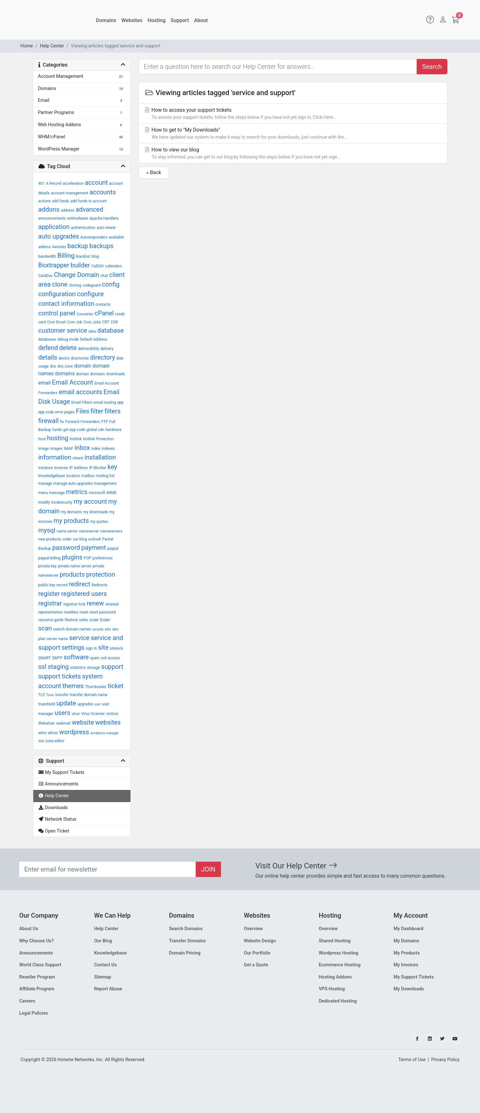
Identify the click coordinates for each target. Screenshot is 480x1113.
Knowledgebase (110, 953)
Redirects (99, 585)
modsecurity (61, 502)
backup (77, 246)
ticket (115, 686)
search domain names (72, 629)
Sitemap (102, 977)
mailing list (105, 476)
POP (87, 558)
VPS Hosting (332, 989)
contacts (103, 304)
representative (50, 612)
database (110, 330)
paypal (112, 548)
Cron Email (56, 322)
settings (73, 647)
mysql (47, 530)
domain (82, 366)
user (98, 704)
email (44, 383)
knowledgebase (51, 476)
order (67, 539)
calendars (113, 266)
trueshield (46, 704)
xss (41, 741)
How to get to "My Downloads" (293, 134)
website (83, 722)
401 (41, 183)
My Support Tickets (414, 977)
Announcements (36, 953)
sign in (91, 648)
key (112, 467)
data (92, 331)
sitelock (116, 648)
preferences (102, 558)
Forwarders (90, 421)
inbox (82, 447)
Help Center (52, 46)
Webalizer (46, 723)
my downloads (95, 512)
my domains (71, 512)
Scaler (105, 620)
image (43, 448)
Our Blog (103, 941)
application (54, 227)
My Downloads (409, 989)
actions (44, 201)
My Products (407, 953)
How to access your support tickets (293, 114)
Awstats (59, 247)
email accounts (80, 392)
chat (104, 275)
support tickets (59, 676)
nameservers (111, 531)
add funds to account (88, 201)
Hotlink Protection (98, 439)
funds (57, 429)
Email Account (72, 382)
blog (95, 256)
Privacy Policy (445, 1059)
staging (58, 666)
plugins (72, 557)
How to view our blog (293, 153)
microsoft (97, 493)
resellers (71, 612)
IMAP (68, 448)
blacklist (83, 256)
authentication (83, 227)
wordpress (74, 732)
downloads (115, 374)
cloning (75, 285)
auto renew (106, 227)
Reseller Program (37, 977)
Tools (50, 695)
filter (96, 411)
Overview (253, 928)
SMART (44, 658)
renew (95, 603)
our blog (80, 539)
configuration (57, 294)
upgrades (85, 704)
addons (48, 209)
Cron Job (74, 322)
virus (76, 713)
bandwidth (47, 256)
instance (45, 468)
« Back (153, 172)
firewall (48, 421)
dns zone (65, 366)
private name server (74, 566)
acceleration (73, 183)
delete (68, 348)
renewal (112, 604)
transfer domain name (88, 695)
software (76, 657)
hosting (57, 438)
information (54, 457)
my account (90, 501)
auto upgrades (58, 236)
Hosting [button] (156, 20)
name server (67, 531)
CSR (114, 322)
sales (83, 620)
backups (102, 246)
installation (100, 457)
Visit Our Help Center (296, 865)
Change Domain (76, 275)
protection (100, 574)
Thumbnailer (95, 687)
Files (82, 411)
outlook (94, 539)
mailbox (88, 476)
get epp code (74, 429)
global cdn (95, 429)
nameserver (89, 531)
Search (432, 66)
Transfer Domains (187, 941)
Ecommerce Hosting (340, 965)
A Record (53, 183)
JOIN (208, 869)
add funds (60, 201)
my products (71, 520)
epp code (46, 412)
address (68, 210)
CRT (105, 322)
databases (47, 339)
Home (26, 46)
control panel (56, 313)
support (112, 666)
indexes (108, 448)
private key (47, 566)
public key (46, 585)
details (47, 357)
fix (62, 421)
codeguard (92, 285)
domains (65, 373)
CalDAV (97, 266)
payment (93, 547)
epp (120, 402)
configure (90, 294)
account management (69, 193)
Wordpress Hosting (338, 953)
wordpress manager (104, 733)
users (62, 713)
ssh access (110, 658)
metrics (76, 492)
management (105, 483)
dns (53, 366)
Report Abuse (108, 989)
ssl (42, 666)
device (64, 358)
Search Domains (185, 928)
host (42, 439)
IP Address (78, 468)
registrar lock (74, 604)
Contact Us (105, 965)
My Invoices (406, 965)
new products (49, 539)
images (56, 448)
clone (59, 284)
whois (53, 733)
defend (48, 348)
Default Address (93, 339)
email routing (105, 402)
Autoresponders (93, 237)
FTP (104, 421)
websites (108, 722)
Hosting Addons (335, 977)
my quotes (99, 521)
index (95, 448)
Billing (66, 255)
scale (93, 620)
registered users (84, 593)
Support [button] (180, 20)
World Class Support (40, 965)
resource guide (51, 620)
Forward (72, 421)
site (103, 647)
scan (45, 628)
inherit (78, 458)
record (62, 585)
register (49, 593)
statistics (78, 667)
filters (113, 411)
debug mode (68, 339)
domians (97, 374)
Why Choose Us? (36, 941)
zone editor (54, 741)
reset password (103, 612)
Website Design (260, 941)
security (97, 629)
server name (57, 639)
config (111, 284)
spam (95, 658)
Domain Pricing (185, 953)
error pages (65, 412)
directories (80, 358)
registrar (50, 603)
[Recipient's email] (107, 869)
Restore (71, 620)
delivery (107, 348)
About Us (28, 928)
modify (44, 502)
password (66, 547)
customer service (62, 330)
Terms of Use (411, 1059)
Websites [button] (131, 20)
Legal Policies (33, 1013)
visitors (112, 713)
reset (84, 612)
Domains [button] (106, 20)
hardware (114, 429)
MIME (111, 493)
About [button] (201, 20)
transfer (62, 695)
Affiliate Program (36, 989)
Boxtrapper (53, 265)
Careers (27, 1001)
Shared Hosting (335, 941)
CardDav (45, 275)
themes (73, 686)
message (57, 493)
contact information (66, 303)
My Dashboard (408, 928)
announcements (52, 218)
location (73, 476)
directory (102, 357)
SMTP (57, 658)
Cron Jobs (92, 322)
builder (80, 265)
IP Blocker (97, 468)
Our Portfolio (257, 953)
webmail (63, 723)
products (72, 574)
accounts (103, 192)
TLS (41, 695)
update (66, 703)
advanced (89, 209)
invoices (61, 468)
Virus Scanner (93, 713)
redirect (79, 584)
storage (93, 667)
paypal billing (49, 558)
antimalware (77, 218)
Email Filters (81, 402)
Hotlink (75, 439)
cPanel (104, 313)
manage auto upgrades (73, 483)
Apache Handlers (103, 218)
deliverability (88, 348)
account (96, 182)
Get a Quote (256, 965)
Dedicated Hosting (338, 1001)
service (79, 638)
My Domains (406, 941)
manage (45, 483)
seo (108, 629)
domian (82, 374)
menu (43, 493)
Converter (84, 314)
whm (42, 733)
